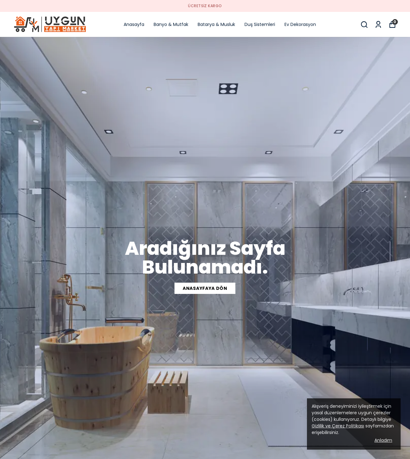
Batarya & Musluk (216, 24)
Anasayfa (134, 24)
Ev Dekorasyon (300, 24)
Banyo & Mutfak (171, 24)
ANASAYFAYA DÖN (205, 288)
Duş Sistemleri (260, 24)
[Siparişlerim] (378, 24)
